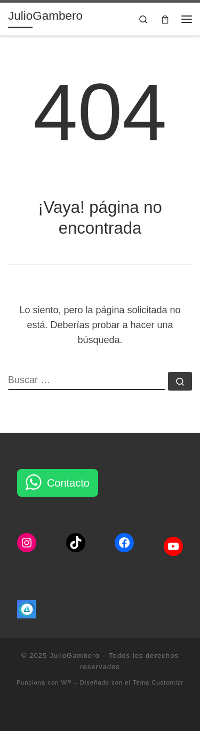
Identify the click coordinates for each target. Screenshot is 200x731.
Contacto (68, 483)
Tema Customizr (158, 682)
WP (66, 682)
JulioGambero (75, 655)
